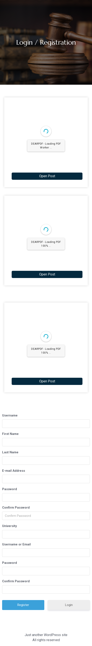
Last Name (10, 452)
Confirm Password (16, 507)
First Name (10, 434)
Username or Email (16, 544)
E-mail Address (13, 471)
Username (10, 415)
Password (9, 489)
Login (69, 605)
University (9, 526)
